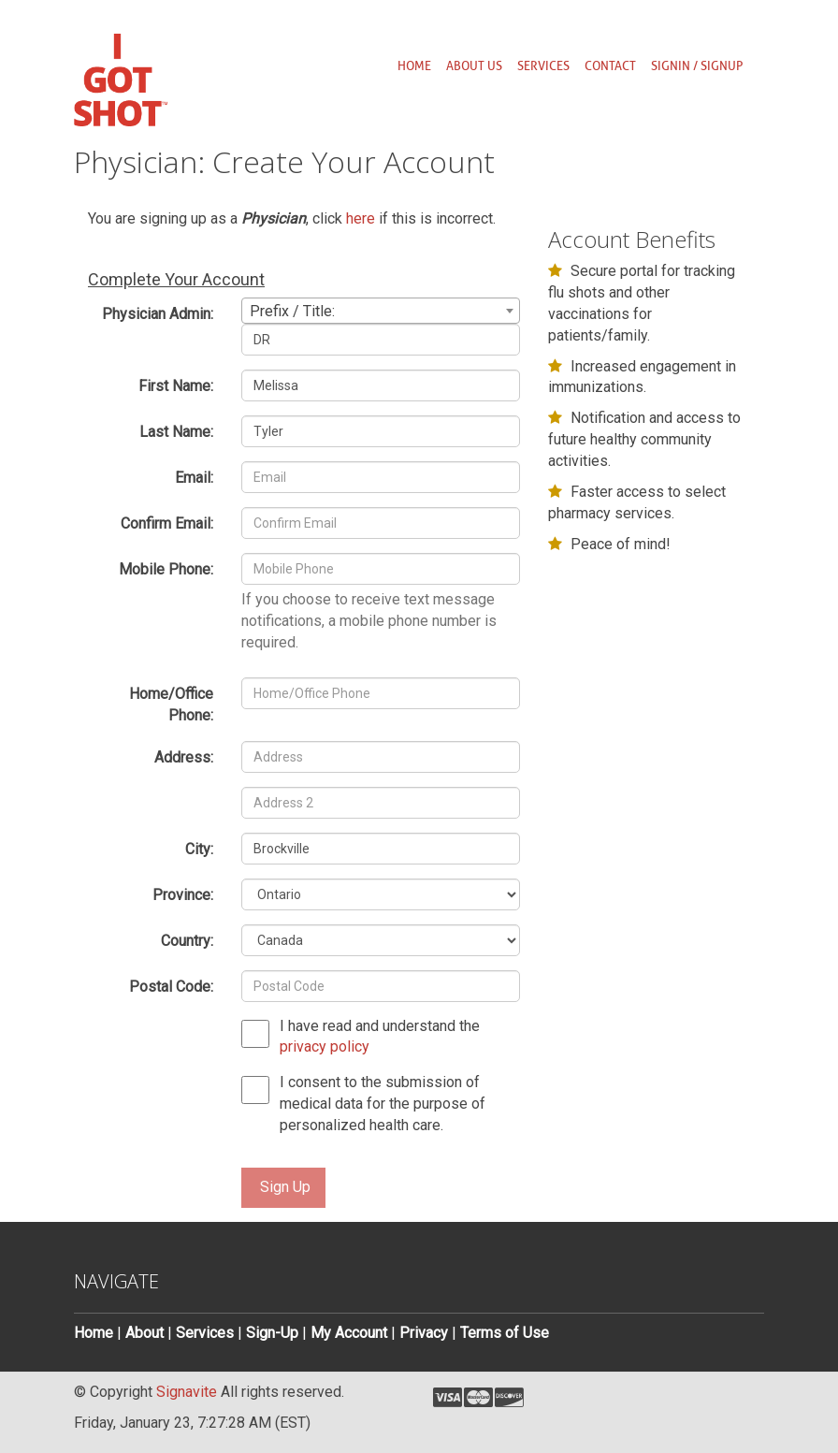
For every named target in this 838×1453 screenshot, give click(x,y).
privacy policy (324, 1046)
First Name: (175, 386)
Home (414, 66)
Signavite (186, 1392)
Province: (182, 895)
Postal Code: (171, 986)
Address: (183, 757)
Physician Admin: (157, 314)
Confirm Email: (167, 523)
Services (543, 66)
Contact (610, 66)
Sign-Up (272, 1333)
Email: (194, 478)
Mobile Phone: (166, 569)
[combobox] (380, 311)
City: (199, 849)
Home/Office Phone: (171, 704)
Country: (187, 941)
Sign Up (285, 1187)
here (360, 218)
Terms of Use (504, 1333)
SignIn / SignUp (697, 66)
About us (474, 66)
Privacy (423, 1333)
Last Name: (176, 432)
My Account (349, 1333)
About (144, 1333)
